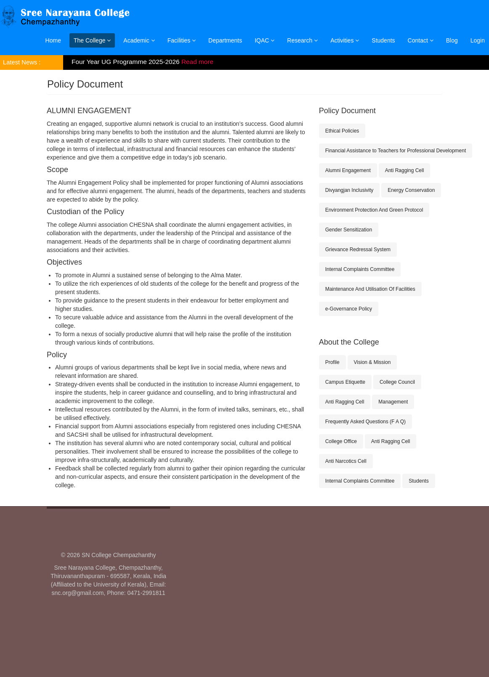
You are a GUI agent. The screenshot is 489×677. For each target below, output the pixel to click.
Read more (197, 61)
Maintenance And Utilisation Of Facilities (370, 289)
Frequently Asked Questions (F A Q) (365, 422)
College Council (397, 382)
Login (477, 40)
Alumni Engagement (348, 170)
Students (383, 40)
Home (53, 40)
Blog (452, 40)
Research (302, 40)
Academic (138, 40)
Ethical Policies (342, 131)
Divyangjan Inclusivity (349, 190)
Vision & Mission (372, 362)
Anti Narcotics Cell (346, 461)
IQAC (264, 40)
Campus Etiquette (345, 382)
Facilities (181, 40)
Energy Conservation (411, 190)
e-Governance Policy (348, 309)
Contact (420, 40)
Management (393, 402)
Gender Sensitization (348, 230)
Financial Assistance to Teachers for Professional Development (395, 151)
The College (92, 40)
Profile (332, 362)
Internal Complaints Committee (360, 269)
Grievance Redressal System (358, 249)
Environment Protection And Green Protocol (374, 210)
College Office (341, 441)
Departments (225, 40)
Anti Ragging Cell (404, 170)
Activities (344, 40)
